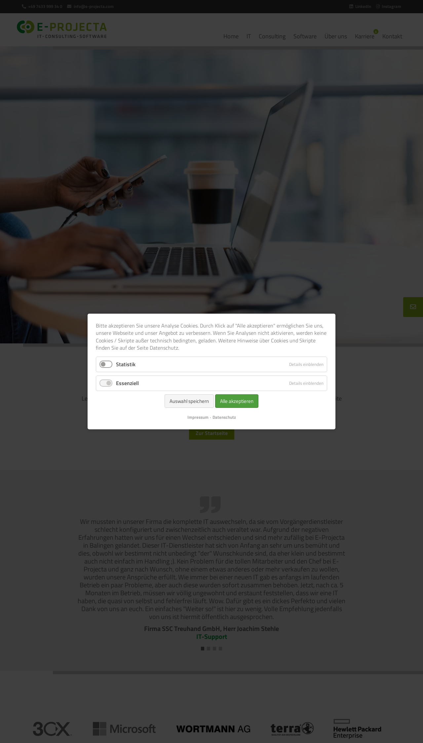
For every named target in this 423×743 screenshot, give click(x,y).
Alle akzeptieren (236, 401)
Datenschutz (224, 417)
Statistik (125, 364)
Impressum (198, 417)
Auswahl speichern (189, 401)
